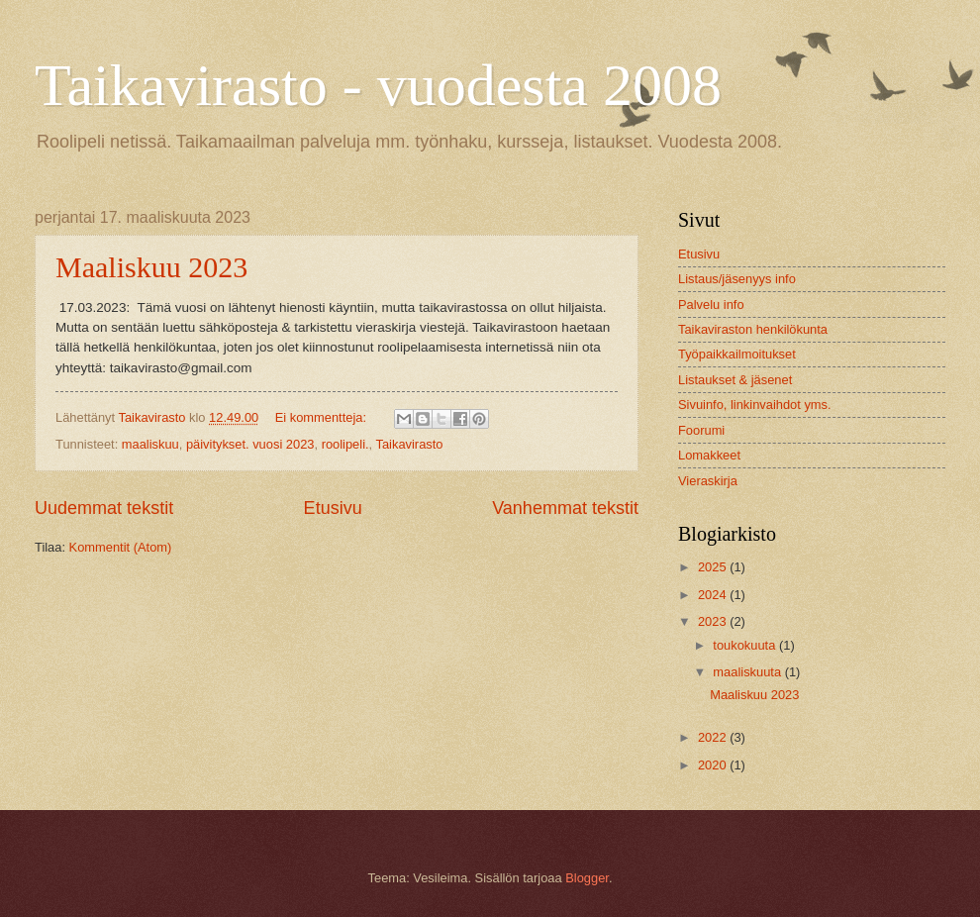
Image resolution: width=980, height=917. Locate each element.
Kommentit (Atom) (120, 547)
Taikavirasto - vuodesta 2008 (378, 85)
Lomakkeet (709, 455)
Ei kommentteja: (322, 417)
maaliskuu (150, 444)
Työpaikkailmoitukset (737, 354)
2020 (714, 765)
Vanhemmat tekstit (565, 508)
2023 (714, 621)
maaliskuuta (748, 671)
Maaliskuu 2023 (151, 267)
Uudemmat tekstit (104, 508)
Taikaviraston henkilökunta (753, 329)
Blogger (587, 877)
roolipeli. (345, 444)
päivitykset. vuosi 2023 (250, 444)
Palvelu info (711, 304)
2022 (714, 737)
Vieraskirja (707, 480)
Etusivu (333, 508)
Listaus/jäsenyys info (737, 278)
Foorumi (701, 430)
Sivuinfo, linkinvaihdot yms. (755, 404)
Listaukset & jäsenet (735, 379)
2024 (714, 594)
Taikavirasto (409, 444)
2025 (714, 567)
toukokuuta (746, 645)
